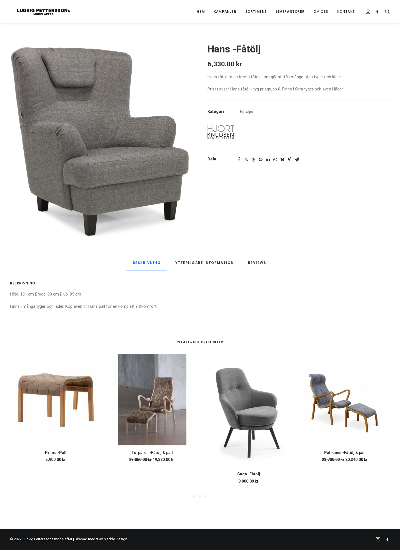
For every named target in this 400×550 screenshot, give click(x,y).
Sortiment (256, 11)
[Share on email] (296, 159)
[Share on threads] (253, 159)
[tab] (204, 265)
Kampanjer (225, 11)
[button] (368, 11)
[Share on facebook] (239, 159)
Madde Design (115, 539)
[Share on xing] (289, 159)
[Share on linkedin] (267, 159)
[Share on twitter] (246, 159)
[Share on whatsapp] (275, 159)
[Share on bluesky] (282, 159)
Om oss (320, 11)
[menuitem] (201, 11)
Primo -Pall (55, 452)
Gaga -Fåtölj (248, 474)
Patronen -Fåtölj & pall (345, 452)
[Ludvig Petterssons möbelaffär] (37, 11)
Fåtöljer (247, 111)
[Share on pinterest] (260, 159)
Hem (201, 11)
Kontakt (346, 11)
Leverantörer (290, 11)
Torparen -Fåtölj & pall (152, 452)
